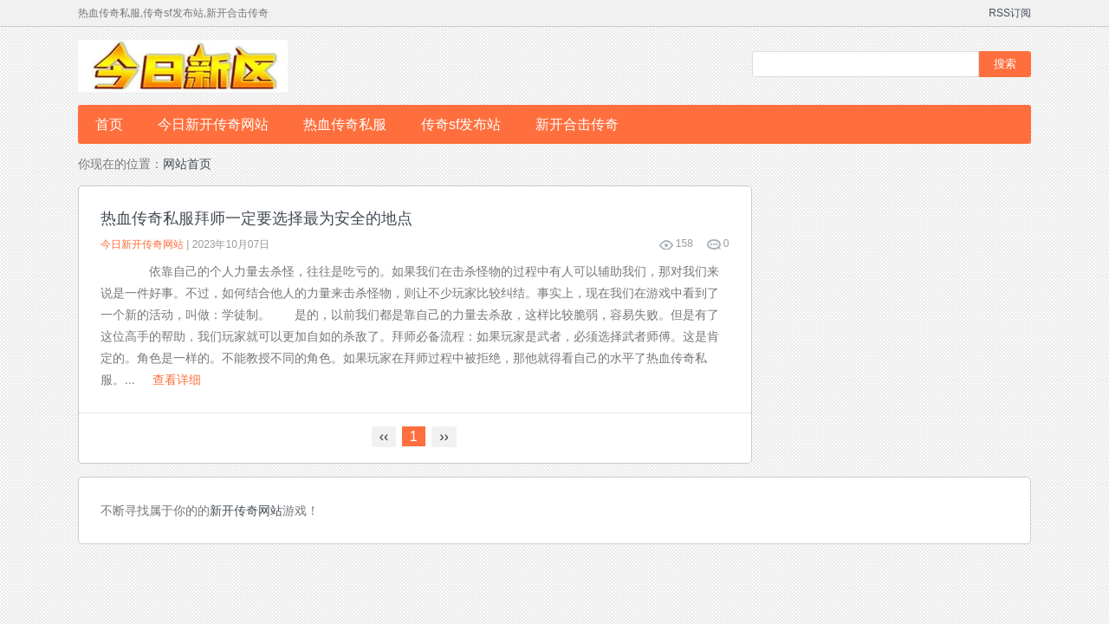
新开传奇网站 (246, 510)
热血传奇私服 (344, 124)
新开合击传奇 (577, 124)
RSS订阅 (1010, 13)
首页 (109, 124)
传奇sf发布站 (461, 124)
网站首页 (187, 164)
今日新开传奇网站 (213, 124)
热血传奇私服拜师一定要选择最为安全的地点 (256, 218)
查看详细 (176, 380)
